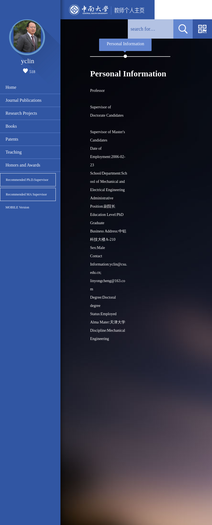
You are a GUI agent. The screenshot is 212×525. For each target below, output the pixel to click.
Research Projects (21, 113)
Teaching (14, 152)
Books (11, 126)
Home (11, 87)
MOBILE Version (17, 207)
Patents (12, 139)
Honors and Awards (23, 165)
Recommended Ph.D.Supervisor (27, 180)
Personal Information (125, 43)
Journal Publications (23, 100)
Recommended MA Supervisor (26, 194)
